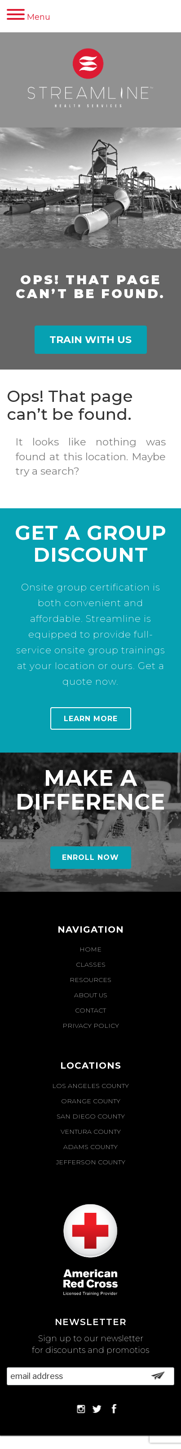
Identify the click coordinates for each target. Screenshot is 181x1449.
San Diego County (91, 1116)
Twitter (96, 1408)
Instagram (80, 1408)
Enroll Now (90, 857)
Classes (91, 964)
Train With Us (90, 340)
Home (90, 949)
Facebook (112, 1408)
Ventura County (91, 1131)
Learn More (91, 718)
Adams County (90, 1147)
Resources (90, 980)
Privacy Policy (90, 1026)
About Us (90, 995)
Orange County (90, 1101)
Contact (90, 1010)
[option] (90, 434)
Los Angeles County (90, 1086)
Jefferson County (90, 1162)
